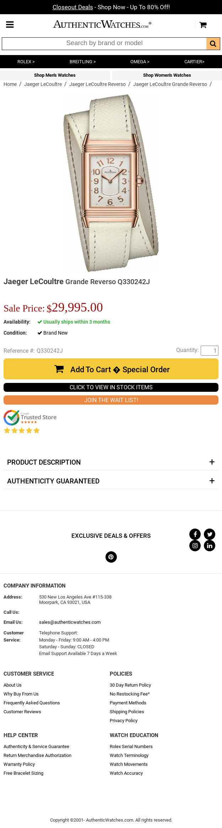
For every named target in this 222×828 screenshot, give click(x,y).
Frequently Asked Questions (32, 702)
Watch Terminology (129, 755)
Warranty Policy (19, 764)
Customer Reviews (22, 711)
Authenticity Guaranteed (53, 481)
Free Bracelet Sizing (23, 773)
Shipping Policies (127, 711)
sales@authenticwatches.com (70, 622)
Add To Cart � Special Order (120, 369)
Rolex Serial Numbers (131, 746)
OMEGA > (140, 61)
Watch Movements (129, 764)
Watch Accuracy (126, 773)
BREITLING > (83, 61)
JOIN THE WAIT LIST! (111, 400)
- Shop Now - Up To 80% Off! (111, 7)
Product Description (44, 462)
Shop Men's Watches (55, 75)
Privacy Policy (123, 720)
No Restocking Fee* (130, 694)
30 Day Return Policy (130, 685)
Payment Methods (128, 702)
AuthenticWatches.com (109, 24)
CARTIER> (194, 61)
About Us (13, 685)
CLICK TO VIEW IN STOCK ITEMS (111, 387)
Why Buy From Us (21, 694)
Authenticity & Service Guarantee (36, 746)
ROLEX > (26, 61)
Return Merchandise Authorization (37, 755)
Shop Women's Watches (167, 75)
